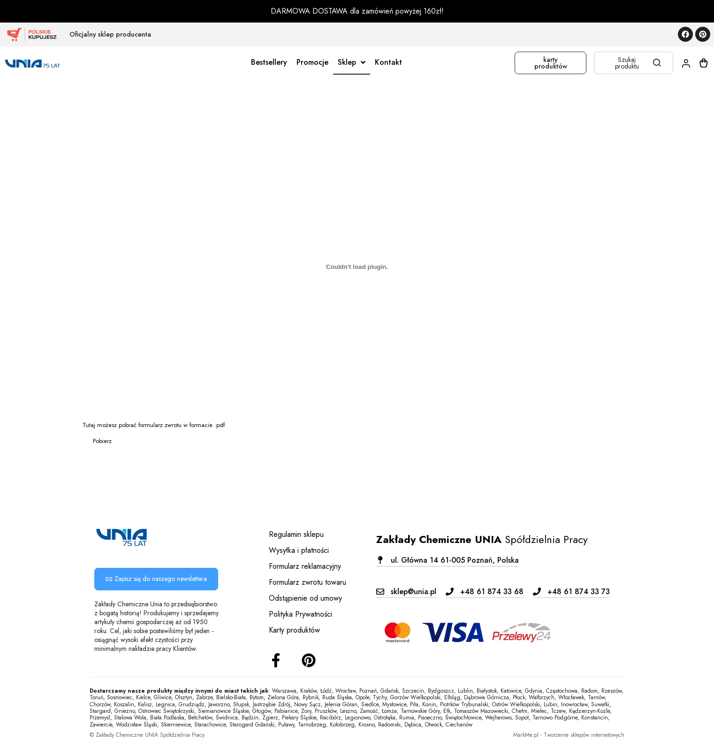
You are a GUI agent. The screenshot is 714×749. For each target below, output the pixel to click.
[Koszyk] (703, 63)
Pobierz (102, 440)
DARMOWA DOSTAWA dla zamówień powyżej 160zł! (357, 11)
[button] (447, 560)
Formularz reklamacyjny (305, 566)
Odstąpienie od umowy (305, 598)
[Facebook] (276, 660)
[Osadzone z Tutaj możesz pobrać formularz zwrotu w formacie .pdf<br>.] (357, 267)
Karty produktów (294, 630)
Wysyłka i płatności (299, 550)
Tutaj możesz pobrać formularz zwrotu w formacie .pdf (154, 424)
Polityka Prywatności (300, 614)
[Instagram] (309, 660)
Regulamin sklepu (296, 534)
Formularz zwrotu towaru (307, 582)
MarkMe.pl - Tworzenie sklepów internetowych (568, 735)
